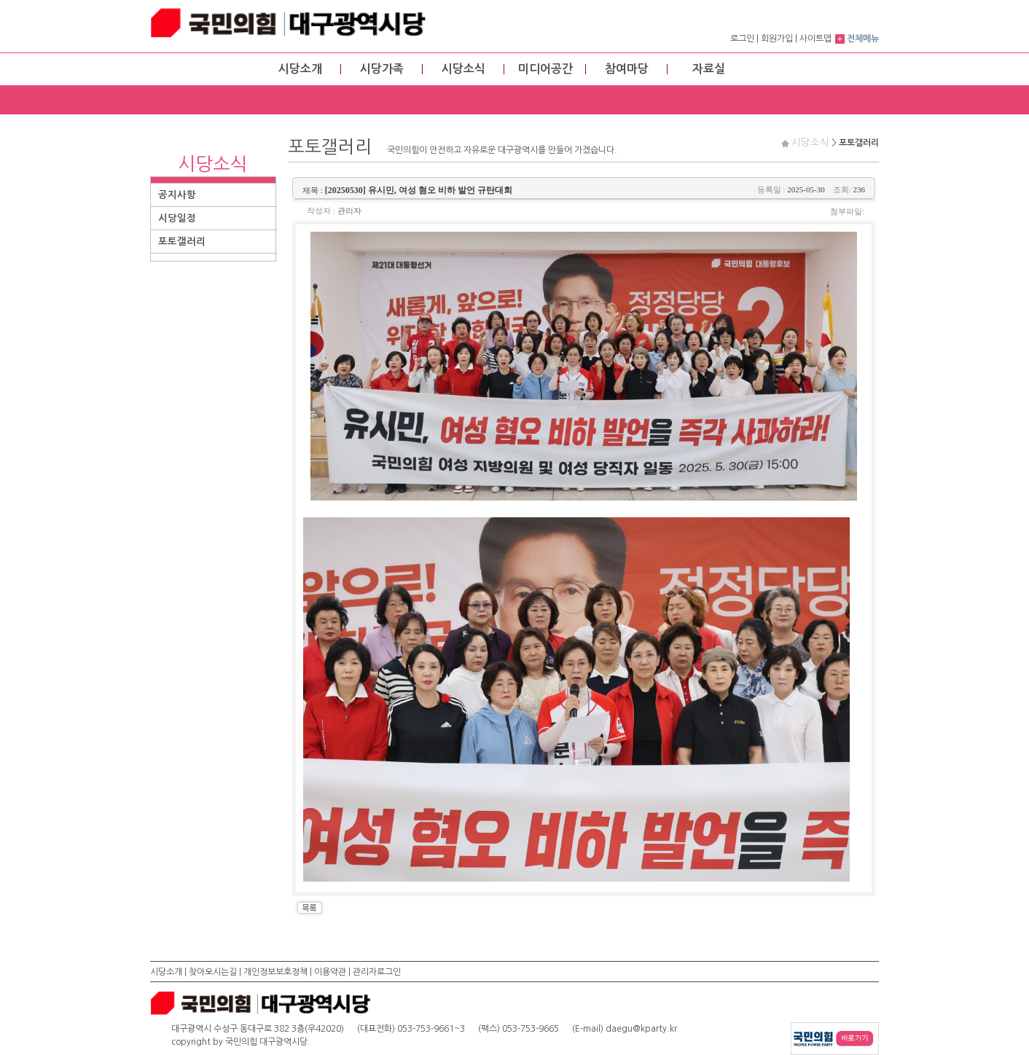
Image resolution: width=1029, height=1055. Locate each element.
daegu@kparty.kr (641, 1028)
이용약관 (330, 972)
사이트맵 (815, 38)
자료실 (708, 68)
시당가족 (382, 68)
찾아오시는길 (213, 972)
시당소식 (463, 68)
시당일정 (177, 218)
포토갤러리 (182, 241)
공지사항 (177, 195)
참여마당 (627, 68)
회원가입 (777, 38)
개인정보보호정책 (275, 972)
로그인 (742, 38)
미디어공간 (545, 68)
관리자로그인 (377, 972)
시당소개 (300, 68)
